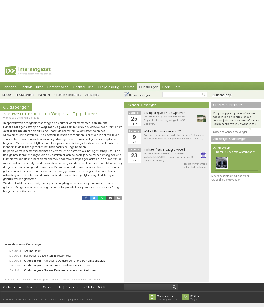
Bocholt (26, 87)
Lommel (129, 87)
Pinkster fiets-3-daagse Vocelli (164, 150)
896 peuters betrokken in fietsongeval (48, 255)
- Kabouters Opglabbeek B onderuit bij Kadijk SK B (64, 260)
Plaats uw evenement (195, 163)
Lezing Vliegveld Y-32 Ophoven (164, 113)
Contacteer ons (12, 287)
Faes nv (21, 299)
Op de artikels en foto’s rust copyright (49, 299)
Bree (39, 87)
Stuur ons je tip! (222, 95)
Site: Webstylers (83, 299)
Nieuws (7, 95)
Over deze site (52, 287)
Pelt (176, 87)
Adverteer (32, 287)
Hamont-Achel (58, 87)
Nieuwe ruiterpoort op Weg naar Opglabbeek (50, 113)
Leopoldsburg (108, 87)
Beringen (9, 87)
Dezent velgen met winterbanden (235, 152)
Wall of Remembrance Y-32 (162, 131)
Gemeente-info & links (80, 287)
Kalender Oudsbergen (142, 105)
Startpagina (23, 279)
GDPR (101, 287)
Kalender (44, 95)
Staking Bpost (32, 251)
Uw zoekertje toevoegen (225, 179)
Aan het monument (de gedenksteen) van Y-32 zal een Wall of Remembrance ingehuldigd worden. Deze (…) (174, 136)
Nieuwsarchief (25, 95)
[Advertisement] (122, 29)
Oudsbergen (148, 87)
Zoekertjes (92, 95)
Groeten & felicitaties (67, 95)
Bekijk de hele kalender (194, 166)
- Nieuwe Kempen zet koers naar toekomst (60, 270)
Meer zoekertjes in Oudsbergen (230, 176)
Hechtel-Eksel (83, 87)
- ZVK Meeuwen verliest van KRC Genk (57, 265)
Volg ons (195, 297)
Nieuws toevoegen (139, 95)
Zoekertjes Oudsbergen (229, 139)
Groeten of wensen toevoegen (229, 132)
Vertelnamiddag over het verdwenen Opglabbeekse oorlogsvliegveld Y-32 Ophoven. (164, 120)
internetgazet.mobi (168, 297)
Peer (166, 87)
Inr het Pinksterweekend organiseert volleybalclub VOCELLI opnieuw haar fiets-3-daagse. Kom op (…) (168, 157)
